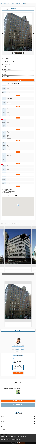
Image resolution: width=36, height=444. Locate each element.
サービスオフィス (3, 429)
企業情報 (2, 421)
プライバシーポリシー (4, 431)
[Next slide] (26, 274)
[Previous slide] (10, 274)
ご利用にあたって (3, 432)
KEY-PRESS (3, 428)
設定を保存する (18, 442)
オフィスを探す (3, 416)
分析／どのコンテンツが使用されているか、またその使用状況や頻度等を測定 (11, 439)
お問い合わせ (3, 426)
